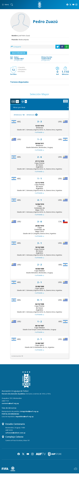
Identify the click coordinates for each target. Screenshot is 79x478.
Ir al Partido (39, 132)
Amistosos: (19, 115)
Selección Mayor (18, 53)
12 (13, 69)
